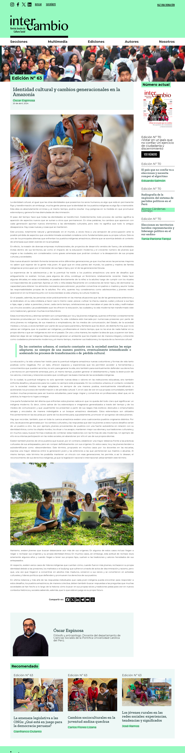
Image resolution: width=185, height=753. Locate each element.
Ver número (150, 154)
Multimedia (57, 42)
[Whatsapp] (92, 599)
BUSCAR (38, 4)
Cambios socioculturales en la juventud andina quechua (91, 720)
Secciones (18, 42)
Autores (132, 42)
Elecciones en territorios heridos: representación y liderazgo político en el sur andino (157, 229)
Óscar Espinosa (68, 630)
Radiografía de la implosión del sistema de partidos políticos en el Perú (157, 199)
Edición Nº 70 (151, 137)
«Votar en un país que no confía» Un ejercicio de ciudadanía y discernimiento (157, 144)
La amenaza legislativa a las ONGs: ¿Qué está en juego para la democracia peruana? (38, 722)
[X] (72, 599)
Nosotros (167, 42)
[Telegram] (82, 599)
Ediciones (96, 42)
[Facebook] (67, 599)
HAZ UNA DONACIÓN (166, 5)
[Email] (87, 599)
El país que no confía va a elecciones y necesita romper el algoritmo (157, 173)
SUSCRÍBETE (51, 4)
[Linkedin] (77, 599)
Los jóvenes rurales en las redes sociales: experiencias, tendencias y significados (144, 716)
